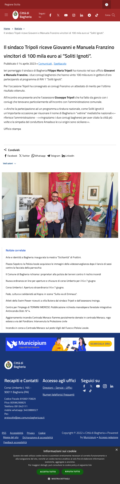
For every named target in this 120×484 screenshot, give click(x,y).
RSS (4, 433)
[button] (60, 478)
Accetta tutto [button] (48, 471)
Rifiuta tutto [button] (72, 471)
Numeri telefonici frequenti (58, 394)
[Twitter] (57, 15)
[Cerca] (113, 15)
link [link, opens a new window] (90, 465)
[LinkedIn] (80, 15)
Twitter (24, 156)
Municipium (90, 437)
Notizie (18, 28)
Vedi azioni (10, 163)
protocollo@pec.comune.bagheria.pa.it (24, 417)
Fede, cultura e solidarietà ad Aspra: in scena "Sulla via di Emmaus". (41, 294)
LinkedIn (67, 156)
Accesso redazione (108, 437)
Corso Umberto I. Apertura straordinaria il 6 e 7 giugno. (35, 287)
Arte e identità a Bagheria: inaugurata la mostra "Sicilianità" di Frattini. (43, 257)
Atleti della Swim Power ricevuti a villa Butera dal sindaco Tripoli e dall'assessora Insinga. (53, 300)
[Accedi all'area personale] (106, 4)
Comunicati (45, 63)
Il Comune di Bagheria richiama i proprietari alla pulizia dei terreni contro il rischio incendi (53, 274)
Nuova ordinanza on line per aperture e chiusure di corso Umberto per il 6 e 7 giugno (50, 281)
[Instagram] (72, 15)
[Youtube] (65, 15)
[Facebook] (49, 15)
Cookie (41, 433)
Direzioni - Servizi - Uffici (57, 388)
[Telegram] (88, 15)
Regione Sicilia (12, 4)
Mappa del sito (10, 437)
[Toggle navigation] (6, 15)
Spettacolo (60, 63)
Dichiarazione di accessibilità (37, 437)
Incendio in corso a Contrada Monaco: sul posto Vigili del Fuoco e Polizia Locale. (47, 328)
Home (7, 28)
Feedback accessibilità (15, 442)
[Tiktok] (95, 15)
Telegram (53, 156)
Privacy (31, 433)
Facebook (10, 156)
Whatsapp (38, 156)
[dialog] (60, 465)
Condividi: (12, 150)
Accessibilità (16, 433)
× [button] (116, 450)
